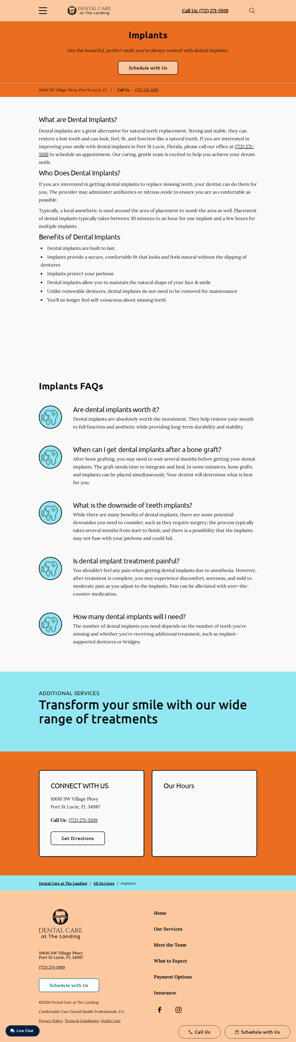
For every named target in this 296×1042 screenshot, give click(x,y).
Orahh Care (111, 1020)
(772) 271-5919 (146, 90)
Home (160, 913)
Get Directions (78, 838)
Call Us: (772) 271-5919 (205, 10)
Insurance (165, 993)
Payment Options (173, 977)
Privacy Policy (51, 1020)
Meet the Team (170, 945)
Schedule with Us (148, 68)
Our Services (168, 929)
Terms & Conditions (82, 1020)
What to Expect (170, 961)
